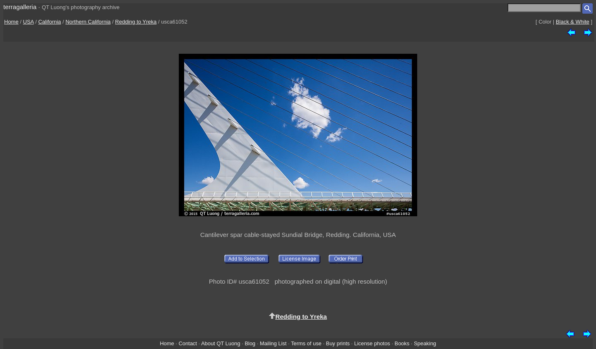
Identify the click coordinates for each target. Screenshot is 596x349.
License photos (372, 343)
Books (401, 343)
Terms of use (306, 343)
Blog (250, 343)
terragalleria (19, 6)
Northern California (88, 22)
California (49, 22)
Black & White (572, 22)
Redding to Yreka (135, 22)
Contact (187, 343)
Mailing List (273, 343)
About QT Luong (220, 343)
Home (11, 22)
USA (28, 22)
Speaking (425, 343)
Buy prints (338, 343)
